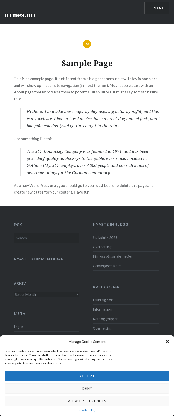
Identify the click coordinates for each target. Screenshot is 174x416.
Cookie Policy (87, 410)
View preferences (87, 401)
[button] (167, 341)
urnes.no (20, 14)
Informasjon (102, 309)
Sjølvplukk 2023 (105, 237)
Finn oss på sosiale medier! (113, 256)
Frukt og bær (103, 300)
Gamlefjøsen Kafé (107, 266)
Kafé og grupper (105, 319)
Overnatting (102, 247)
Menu (159, 8)
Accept (87, 376)
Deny (87, 388)
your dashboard (100, 185)
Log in (18, 327)
